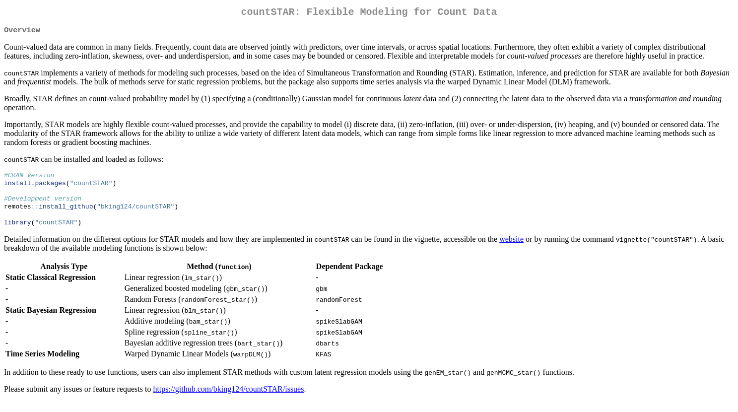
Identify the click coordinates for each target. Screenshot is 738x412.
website (511, 249)
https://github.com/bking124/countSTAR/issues (228, 399)
